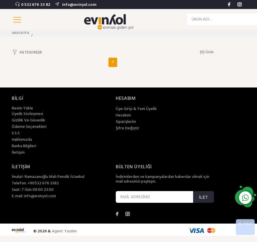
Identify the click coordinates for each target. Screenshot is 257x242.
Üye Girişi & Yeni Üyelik (136, 109)
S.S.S (16, 133)
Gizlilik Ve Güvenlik (28, 120)
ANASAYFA (20, 33)
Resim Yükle (22, 108)
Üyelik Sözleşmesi (27, 114)
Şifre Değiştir (127, 128)
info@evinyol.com (78, 4)
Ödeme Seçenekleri (29, 127)
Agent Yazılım (64, 231)
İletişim (18, 153)
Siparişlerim (126, 122)
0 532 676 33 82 (35, 4)
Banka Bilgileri (24, 146)
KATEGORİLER (31, 52)
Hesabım (123, 115)
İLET (203, 197)
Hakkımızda (22, 140)
